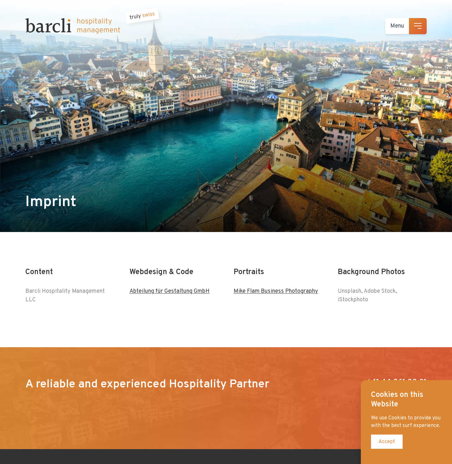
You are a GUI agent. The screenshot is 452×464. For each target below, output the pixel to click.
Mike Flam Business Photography (276, 291)
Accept (387, 442)
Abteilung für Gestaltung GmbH (169, 291)
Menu (397, 26)
